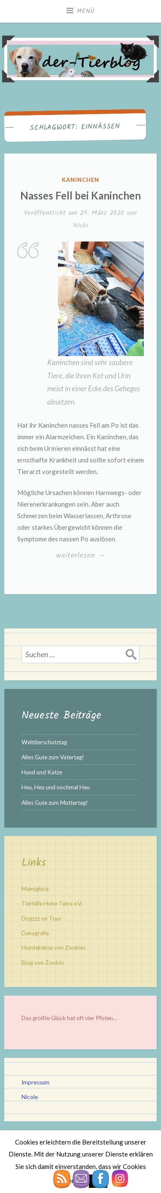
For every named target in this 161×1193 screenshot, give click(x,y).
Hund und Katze (41, 772)
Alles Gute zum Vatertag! (52, 757)
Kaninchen (80, 179)
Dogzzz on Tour (41, 918)
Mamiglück (35, 888)
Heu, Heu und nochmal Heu (55, 787)
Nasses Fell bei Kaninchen (80, 195)
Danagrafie (35, 933)
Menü (86, 11)
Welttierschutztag (44, 742)
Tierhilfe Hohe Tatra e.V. (51, 903)
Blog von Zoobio (42, 962)
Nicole (29, 1096)
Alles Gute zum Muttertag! (54, 802)
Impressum (35, 1082)
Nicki (80, 225)
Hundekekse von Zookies (53, 947)
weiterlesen (80, 556)
